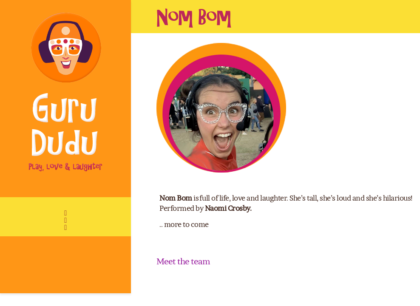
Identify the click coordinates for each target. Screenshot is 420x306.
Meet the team (183, 261)
